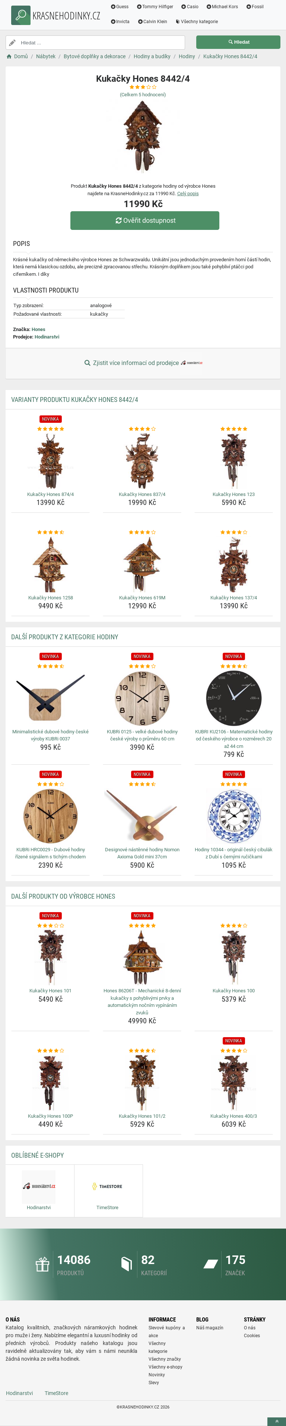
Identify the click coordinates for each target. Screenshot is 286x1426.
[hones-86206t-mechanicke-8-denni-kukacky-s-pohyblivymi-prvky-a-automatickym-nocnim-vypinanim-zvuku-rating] (142, 926)
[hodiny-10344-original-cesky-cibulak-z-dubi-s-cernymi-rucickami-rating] (234, 784)
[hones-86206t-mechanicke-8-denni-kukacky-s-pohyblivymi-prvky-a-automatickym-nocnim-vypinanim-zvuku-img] (142, 957)
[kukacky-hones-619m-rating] (142, 532)
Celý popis (188, 193)
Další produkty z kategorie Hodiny (64, 637)
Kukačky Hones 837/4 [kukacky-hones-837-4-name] (142, 494)
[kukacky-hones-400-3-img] (234, 1083)
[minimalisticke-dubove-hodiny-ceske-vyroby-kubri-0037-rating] (50, 666)
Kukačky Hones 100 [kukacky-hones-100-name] (234, 990)
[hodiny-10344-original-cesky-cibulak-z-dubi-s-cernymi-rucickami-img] (234, 816)
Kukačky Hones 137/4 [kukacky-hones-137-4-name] (233, 597)
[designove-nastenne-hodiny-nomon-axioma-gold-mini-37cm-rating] (142, 784)
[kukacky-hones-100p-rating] (50, 1051)
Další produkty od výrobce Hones (63, 896)
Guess (119, 6)
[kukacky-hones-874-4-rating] (50, 429)
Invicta (120, 21)
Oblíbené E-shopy (37, 1155)
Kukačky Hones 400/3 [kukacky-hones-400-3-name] (233, 1116)
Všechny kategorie (196, 21)
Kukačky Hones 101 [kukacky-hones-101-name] (50, 990)
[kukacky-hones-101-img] (50, 957)
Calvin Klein (152, 21)
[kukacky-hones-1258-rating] (50, 532)
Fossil (255, 6)
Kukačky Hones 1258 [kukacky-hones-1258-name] (50, 597)
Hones (38, 329)
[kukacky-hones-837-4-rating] (142, 429)
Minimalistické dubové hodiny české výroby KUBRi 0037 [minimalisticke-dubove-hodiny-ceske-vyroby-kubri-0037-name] (50, 735)
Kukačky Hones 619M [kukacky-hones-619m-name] (142, 597)
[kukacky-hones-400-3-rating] (234, 1051)
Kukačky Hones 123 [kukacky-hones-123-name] (234, 494)
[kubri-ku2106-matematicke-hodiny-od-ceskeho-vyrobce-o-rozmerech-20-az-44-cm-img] (234, 698)
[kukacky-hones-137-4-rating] (234, 532)
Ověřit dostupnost (145, 220)
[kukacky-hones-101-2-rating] (142, 1051)
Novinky (157, 1374)
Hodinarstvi (47, 337)
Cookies (252, 1335)
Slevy (154, 1382)
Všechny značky (165, 1359)
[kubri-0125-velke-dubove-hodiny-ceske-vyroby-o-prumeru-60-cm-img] (142, 698)
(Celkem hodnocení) (143, 94)
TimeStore (56, 1393)
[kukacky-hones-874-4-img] (50, 461)
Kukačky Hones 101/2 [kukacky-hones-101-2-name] (142, 1116)
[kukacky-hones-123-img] (234, 461)
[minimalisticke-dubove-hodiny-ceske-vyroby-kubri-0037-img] (50, 698)
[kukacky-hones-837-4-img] (142, 461)
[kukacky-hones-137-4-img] (234, 564)
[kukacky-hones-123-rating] (234, 429)
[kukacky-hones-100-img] (234, 957)
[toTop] (276, 1421)
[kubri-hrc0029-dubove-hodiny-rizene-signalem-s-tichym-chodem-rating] (50, 784)
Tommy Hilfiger (155, 6)
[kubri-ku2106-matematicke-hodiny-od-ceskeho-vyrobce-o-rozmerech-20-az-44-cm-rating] (234, 666)
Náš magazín (209, 1327)
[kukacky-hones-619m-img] (142, 564)
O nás (249, 1327)
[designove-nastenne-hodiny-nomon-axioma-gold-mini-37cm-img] (142, 816)
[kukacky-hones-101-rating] (50, 926)
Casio (190, 6)
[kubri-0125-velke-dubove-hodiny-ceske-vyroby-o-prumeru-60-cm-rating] (142, 666)
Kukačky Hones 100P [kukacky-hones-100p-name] (50, 1116)
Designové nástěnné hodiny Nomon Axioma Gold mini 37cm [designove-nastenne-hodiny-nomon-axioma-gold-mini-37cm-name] (142, 853)
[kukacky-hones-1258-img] (50, 564)
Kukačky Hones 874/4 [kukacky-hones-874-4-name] (50, 494)
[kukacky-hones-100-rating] (234, 926)
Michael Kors (222, 6)
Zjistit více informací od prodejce (143, 363)
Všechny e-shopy (165, 1367)
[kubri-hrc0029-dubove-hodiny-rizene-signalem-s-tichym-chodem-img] (50, 816)
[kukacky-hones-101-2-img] (142, 1083)
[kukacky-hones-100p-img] (50, 1083)
